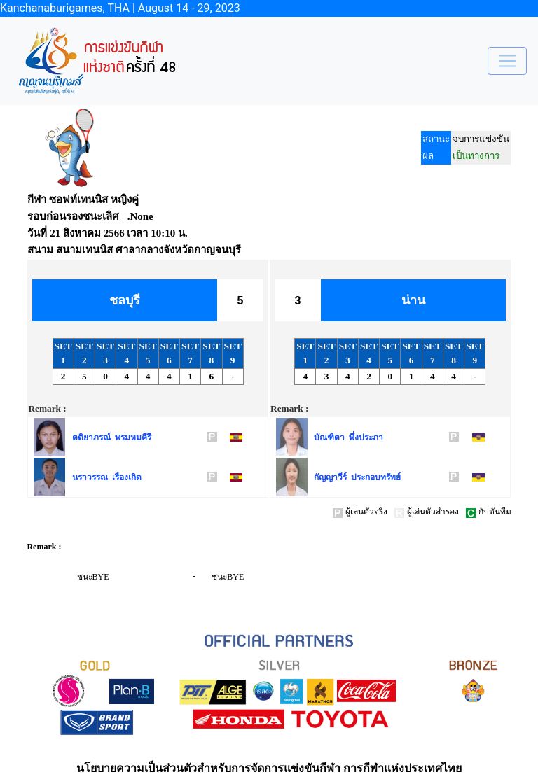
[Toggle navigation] (507, 61)
